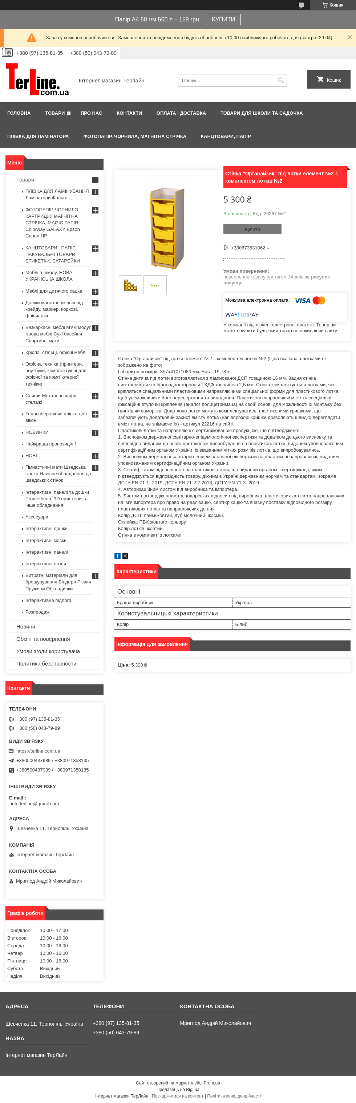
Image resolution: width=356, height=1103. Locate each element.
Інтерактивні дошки (46, 528)
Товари (55, 113)
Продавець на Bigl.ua (178, 1089)
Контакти (129, 113)
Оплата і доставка (181, 113)
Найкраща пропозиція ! (50, 444)
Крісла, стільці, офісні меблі (55, 352)
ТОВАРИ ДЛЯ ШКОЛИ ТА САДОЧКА (262, 113)
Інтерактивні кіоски (45, 540)
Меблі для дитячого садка (53, 291)
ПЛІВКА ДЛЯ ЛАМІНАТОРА (38, 136)
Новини (25, 626)
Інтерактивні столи (45, 563)
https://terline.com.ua (38, 751)
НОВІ (31, 455)
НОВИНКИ (37, 432)
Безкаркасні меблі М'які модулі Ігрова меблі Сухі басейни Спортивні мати (59, 334)
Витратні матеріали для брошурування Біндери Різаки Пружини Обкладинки (58, 582)
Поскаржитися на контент (177, 1096)
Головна (19, 113)
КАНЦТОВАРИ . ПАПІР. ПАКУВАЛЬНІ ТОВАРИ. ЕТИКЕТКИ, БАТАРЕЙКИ (52, 254)
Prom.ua (212, 1083)
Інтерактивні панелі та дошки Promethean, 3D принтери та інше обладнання (57, 498)
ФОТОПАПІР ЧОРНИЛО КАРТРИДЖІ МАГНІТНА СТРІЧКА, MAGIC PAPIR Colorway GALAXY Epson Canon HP (52, 223)
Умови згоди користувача (48, 651)
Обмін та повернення (43, 639)
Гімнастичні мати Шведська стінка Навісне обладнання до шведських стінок (58, 473)
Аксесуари (36, 517)
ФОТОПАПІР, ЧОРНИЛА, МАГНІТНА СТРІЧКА (134, 136)
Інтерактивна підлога (48, 600)
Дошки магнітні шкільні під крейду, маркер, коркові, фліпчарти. (54, 309)
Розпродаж (37, 612)
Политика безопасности (46, 663)
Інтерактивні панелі (46, 552)
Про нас (91, 113)
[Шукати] (280, 80)
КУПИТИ (223, 19)
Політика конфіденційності (234, 1096)
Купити (252, 229)
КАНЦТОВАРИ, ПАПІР (226, 136)
